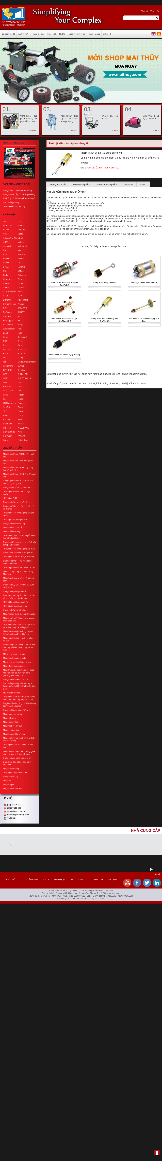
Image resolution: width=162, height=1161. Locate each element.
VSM (20, 419)
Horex (5, 395)
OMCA (21, 271)
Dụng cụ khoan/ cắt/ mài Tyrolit (17, 710)
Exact (5, 345)
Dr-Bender (7, 312)
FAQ (72, 880)
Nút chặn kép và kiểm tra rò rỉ (144, 283)
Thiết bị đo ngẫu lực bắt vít (15, 773)
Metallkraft (22, 246)
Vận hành (128, 184)
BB (4, 250)
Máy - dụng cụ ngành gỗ (14, 666)
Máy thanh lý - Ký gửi (12, 726)
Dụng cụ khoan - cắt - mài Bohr (17, 679)
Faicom (6, 349)
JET (5, 411)
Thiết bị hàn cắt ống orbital (15, 519)
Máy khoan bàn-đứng (12, 789)
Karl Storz (7, 424)
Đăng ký (144, 11)
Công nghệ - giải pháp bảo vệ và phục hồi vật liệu (28, 118)
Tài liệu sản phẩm (81, 184)
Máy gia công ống (11, 730)
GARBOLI (7, 370)
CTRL (5, 296)
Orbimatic (22, 279)
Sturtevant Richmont (27, 362)
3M (4, 221)
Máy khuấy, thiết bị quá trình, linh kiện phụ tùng (69, 118)
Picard (20, 291)
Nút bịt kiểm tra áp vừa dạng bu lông (64, 355)
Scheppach (23, 337)
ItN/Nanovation (9, 403)
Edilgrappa (8, 320)
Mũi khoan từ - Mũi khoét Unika (17, 662)
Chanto (6, 283)
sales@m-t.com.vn (16, 811)
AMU (5, 234)
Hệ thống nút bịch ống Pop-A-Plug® (19, 198)
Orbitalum (22, 287)
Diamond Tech (9, 304)
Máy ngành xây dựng (12, 714)
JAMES (6, 407)
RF (19, 316)
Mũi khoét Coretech (11, 693)
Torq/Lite (21, 403)
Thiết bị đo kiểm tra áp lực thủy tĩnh (18, 557)
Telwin (20, 386)
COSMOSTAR (9, 291)
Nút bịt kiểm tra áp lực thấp (104, 283)
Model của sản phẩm (107, 184)
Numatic (21, 267)
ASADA (6, 242)
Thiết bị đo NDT (10, 498)
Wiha (20, 432)
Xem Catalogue (13, 142)
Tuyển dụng (59, 880)
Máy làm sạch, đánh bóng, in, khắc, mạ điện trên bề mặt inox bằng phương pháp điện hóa (18, 672)
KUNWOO (7, 436)
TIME (20, 391)
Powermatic (23, 300)
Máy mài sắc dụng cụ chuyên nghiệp (19, 614)
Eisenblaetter (9, 329)
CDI (5, 271)
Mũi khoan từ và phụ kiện (14, 654)
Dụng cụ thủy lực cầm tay (14, 610)
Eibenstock (8, 325)
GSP (5, 378)
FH (4, 362)
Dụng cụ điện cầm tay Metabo (16, 487)
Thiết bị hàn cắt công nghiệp (15, 602)
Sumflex (21, 370)
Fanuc (6, 353)
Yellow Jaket (23, 440)
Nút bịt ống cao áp (11, 202)
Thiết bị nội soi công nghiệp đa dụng (19, 549)
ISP (4, 399)
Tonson (21, 395)
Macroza (21, 225)
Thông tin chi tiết (58, 184)
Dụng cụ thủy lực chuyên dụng (16, 502)
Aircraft (6, 230)
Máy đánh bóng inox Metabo (15, 658)
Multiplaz (21, 258)
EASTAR (7, 316)
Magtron (21, 230)
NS (19, 263)
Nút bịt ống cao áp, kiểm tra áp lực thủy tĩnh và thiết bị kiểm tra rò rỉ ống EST (19, 686)
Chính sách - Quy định (104, 880)
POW (20, 296)
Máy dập (7, 781)
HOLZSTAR (8, 391)
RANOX (21, 312)
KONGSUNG (9, 432)
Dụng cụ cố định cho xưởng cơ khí (18, 553)
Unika (20, 415)
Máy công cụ (8, 784)
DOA (5, 308)
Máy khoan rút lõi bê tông (14, 734)
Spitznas (21, 353)
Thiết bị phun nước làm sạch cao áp (19, 567)
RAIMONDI (23, 308)
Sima (20, 345)
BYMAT (6, 267)
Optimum (22, 275)
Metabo (21, 242)
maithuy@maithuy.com (18, 815)
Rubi (20, 333)
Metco (20, 250)
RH (19, 320)
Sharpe (21, 341)
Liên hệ (45, 880)
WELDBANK (23, 428)
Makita (20, 234)
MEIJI (20, 238)
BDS (5, 254)
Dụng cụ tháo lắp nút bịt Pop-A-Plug (19, 194)
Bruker (6, 263)
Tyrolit (20, 411)
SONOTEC (22, 349)
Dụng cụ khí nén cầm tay (14, 523)
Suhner (21, 366)
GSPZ (6, 382)
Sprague (21, 358)
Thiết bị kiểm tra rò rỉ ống (14, 206)
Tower (20, 407)
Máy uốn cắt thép (10, 722)
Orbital (20, 283)
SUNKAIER (23, 374)
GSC (5, 374)
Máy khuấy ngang (11, 769)
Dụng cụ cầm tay (10, 777)
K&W (5, 415)
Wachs (21, 424)
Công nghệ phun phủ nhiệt (15, 591)
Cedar (6, 275)
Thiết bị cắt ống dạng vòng (15, 606)
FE (4, 358)
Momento (22, 254)
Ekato (5, 333)
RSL (19, 329)
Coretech (7, 287)
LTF (19, 221)
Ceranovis (7, 279)
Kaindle (6, 419)
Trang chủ (9, 880)
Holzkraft (7, 386)
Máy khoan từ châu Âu (13, 527)
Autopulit (7, 246)
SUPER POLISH (25, 378)
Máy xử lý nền (9, 718)
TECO (20, 382)
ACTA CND (8, 225)
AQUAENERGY (10, 238)
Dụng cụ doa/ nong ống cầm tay (17, 758)
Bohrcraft (7, 258)
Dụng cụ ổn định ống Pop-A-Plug (17, 190)
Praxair (21, 304)
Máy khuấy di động (11, 531)
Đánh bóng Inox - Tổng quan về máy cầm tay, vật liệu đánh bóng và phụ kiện (19, 647)
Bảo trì (143, 184)
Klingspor (7, 428)
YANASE (22, 436)
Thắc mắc (11, 818)
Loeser (6, 440)
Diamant (7, 300)
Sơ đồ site (83, 880)
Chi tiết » (32, 131)
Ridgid (20, 325)
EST (5, 341)
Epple (5, 337)
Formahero (8, 366)
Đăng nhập (154, 11)
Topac (20, 399)
